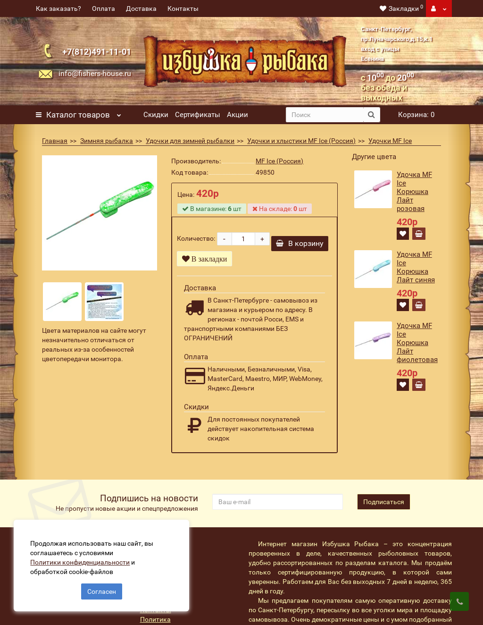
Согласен (101, 591)
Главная (54, 140)
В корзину (300, 243)
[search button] (371, 115)
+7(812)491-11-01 (96, 52)
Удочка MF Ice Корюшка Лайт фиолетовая (417, 342)
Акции (237, 114)
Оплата (103, 8)
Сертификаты (197, 114)
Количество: (196, 238)
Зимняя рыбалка (106, 140)
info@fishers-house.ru (94, 73)
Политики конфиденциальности (80, 562)
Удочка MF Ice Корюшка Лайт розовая (414, 191)
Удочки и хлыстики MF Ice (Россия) (301, 140)
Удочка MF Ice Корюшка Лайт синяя (416, 267)
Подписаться (383, 502)
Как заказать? (58, 8)
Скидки (155, 114)
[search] (324, 115)
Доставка (141, 8)
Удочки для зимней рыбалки (190, 140)
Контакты (183, 8)
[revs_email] (277, 502)
